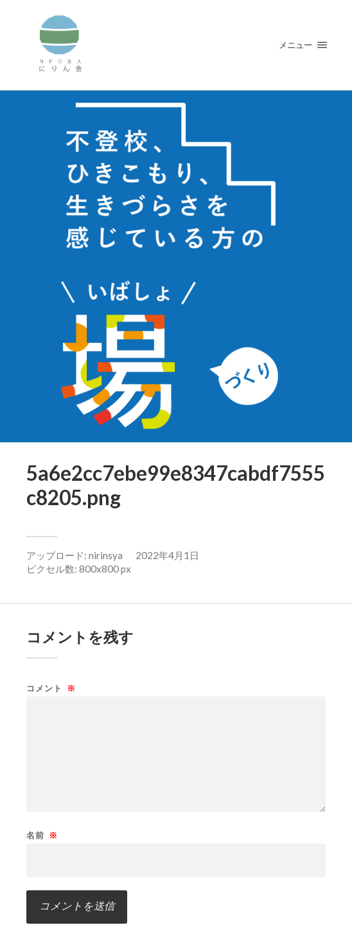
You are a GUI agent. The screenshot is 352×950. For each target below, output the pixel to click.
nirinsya (106, 555)
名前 (42, 835)
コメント (51, 688)
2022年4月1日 (167, 555)
